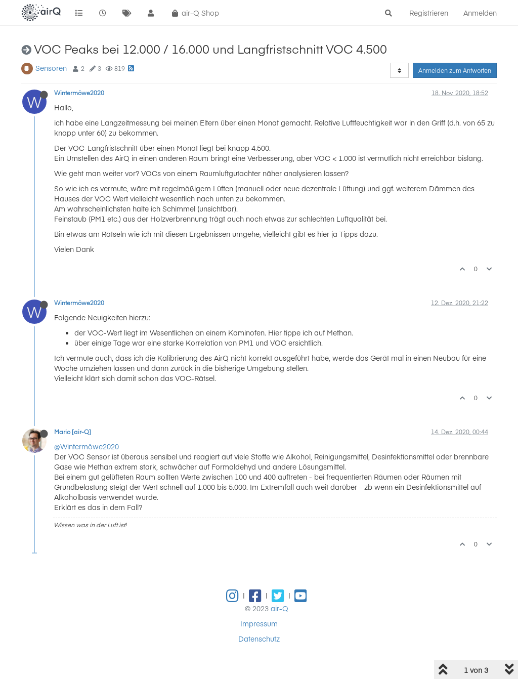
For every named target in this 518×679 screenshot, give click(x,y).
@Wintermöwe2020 (86, 446)
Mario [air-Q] (72, 432)
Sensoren (51, 68)
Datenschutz (259, 638)
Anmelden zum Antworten (454, 70)
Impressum (259, 623)
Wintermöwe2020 (79, 93)
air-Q (279, 608)
